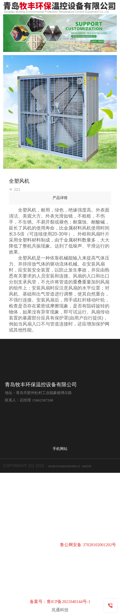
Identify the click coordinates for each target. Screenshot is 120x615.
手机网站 (60, 449)
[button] (60, 167)
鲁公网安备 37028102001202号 (88, 544)
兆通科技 (60, 610)
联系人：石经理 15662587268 (29, 400)
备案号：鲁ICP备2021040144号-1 (60, 601)
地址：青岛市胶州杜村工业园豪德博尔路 (38, 393)
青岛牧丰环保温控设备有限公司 (41, 384)
